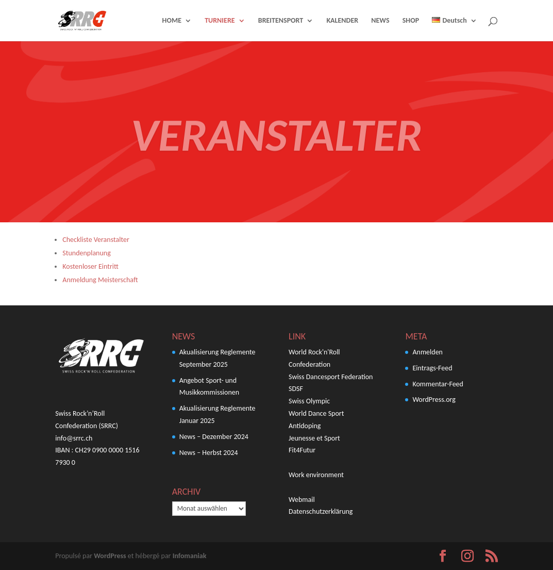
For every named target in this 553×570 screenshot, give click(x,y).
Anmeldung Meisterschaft (100, 279)
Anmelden (427, 352)
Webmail (302, 499)
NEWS (380, 21)
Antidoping (305, 425)
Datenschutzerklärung (321, 511)
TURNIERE (219, 21)
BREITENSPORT (281, 21)
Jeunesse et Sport (314, 438)
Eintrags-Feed (432, 368)
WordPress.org (433, 399)
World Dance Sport (316, 413)
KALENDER (342, 21)
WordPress (110, 555)
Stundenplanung (86, 253)
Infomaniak (190, 555)
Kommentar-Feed (437, 384)
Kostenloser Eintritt (90, 266)
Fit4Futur (302, 450)
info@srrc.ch (73, 438)
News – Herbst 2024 (208, 452)
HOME (171, 21)
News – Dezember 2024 (213, 436)
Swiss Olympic (309, 401)
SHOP (411, 21)
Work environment (316, 474)
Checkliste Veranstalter (95, 239)
